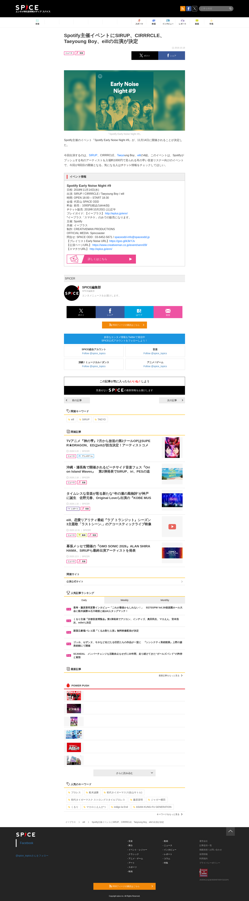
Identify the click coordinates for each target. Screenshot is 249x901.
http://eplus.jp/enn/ (116, 213)
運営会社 (203, 841)
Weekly (124, 600)
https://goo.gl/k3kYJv (122, 241)
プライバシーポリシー (209, 863)
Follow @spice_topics (94, 353)
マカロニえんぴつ (95, 807)
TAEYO (100, 419)
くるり (73, 807)
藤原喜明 (136, 799)
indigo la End (119, 807)
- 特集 (165, 863)
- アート (131, 863)
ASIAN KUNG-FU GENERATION (152, 807)
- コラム (166, 858)
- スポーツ (132, 867)
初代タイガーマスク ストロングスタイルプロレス (96, 799)
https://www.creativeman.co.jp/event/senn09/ (119, 245)
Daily (84, 600)
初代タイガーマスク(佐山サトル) (123, 792)
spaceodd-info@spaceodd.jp (132, 237)
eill (139, 155)
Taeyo (120, 155)
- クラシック (133, 854)
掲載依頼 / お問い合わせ (210, 850)
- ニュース (167, 845)
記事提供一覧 (205, 845)
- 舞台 (130, 845)
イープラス (70, 822)
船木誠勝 (92, 792)
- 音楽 (130, 841)
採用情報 (203, 854)
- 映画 (130, 871)
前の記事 (74, 400)
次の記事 (175, 400)
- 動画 (165, 841)
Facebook (26, 843)
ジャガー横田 (156, 799)
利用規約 (203, 858)
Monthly (165, 600)
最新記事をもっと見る (170, 675)
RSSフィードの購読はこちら (126, 324)
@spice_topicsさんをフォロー (32, 855)
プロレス (74, 792)
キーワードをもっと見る (169, 814)
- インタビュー (169, 850)
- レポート (167, 854)
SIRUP (93, 155)
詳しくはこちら (110, 259)
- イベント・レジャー (137, 850)
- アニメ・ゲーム (135, 858)
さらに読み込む (134, 773)
